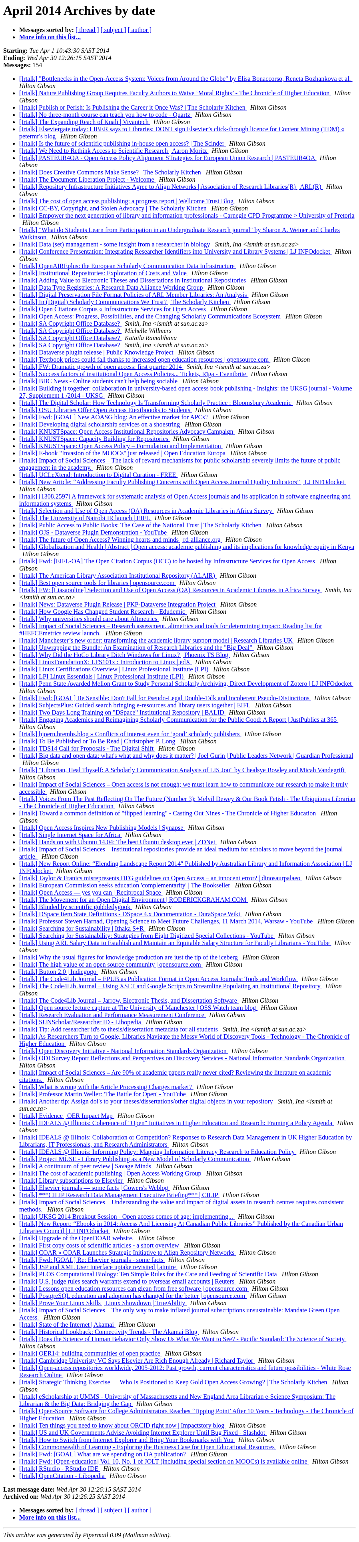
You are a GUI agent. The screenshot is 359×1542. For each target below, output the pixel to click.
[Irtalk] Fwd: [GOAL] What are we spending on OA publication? (103, 1454)
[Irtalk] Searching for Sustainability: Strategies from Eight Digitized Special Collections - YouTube (147, 935)
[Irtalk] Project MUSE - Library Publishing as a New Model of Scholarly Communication (135, 1158)
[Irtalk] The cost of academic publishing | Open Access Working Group (111, 1173)
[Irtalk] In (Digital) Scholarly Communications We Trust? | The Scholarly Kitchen (125, 301)
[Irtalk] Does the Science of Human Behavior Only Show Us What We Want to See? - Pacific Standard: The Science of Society (182, 1339)
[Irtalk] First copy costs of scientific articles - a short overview (100, 1245)
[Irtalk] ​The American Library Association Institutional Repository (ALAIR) (118, 575)
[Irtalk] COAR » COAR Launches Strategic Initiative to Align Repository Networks (127, 1252)
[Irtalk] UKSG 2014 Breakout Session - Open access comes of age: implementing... (127, 1216)
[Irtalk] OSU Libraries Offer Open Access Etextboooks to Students (105, 410)
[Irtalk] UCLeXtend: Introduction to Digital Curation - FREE (98, 474)
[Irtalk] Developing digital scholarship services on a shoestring (100, 424)
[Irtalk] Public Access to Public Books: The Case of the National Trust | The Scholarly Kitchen (141, 525)
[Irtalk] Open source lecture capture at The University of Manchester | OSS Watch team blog (138, 1007)
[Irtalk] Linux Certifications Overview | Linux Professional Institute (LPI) (114, 669)
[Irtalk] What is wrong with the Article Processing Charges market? (106, 1086)
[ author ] (140, 29)
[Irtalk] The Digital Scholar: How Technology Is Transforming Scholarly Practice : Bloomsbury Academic (156, 402)
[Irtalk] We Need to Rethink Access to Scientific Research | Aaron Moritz (113, 150)
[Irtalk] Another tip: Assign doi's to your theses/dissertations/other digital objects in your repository (147, 1101)
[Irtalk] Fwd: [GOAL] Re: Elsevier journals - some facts (92, 1259)
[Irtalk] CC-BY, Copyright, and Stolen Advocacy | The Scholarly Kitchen (113, 208)
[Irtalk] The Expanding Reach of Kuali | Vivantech (84, 121)
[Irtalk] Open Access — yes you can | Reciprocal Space (91, 892)
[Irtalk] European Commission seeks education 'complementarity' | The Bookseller (125, 885)
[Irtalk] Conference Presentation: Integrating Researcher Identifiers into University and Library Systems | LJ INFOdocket (175, 251)
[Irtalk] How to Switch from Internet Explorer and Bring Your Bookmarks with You (127, 1439)
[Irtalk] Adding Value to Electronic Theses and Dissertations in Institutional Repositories (133, 280)
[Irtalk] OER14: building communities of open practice (90, 1353)
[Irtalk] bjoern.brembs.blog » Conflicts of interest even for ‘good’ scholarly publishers (130, 734)
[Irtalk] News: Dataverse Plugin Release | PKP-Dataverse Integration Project (118, 604)
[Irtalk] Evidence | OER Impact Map (66, 1115)
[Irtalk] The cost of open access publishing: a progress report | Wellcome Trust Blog (127, 201)
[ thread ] (87, 29)
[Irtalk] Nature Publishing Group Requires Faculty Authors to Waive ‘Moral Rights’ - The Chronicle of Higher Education (175, 93)
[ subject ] (113, 29)
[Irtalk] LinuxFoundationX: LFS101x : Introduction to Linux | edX (105, 662)
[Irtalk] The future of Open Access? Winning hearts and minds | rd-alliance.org (120, 539)
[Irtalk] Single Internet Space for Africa (70, 834)
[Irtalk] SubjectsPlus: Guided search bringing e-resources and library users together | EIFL (135, 705)
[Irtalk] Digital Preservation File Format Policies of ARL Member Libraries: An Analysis (134, 294)
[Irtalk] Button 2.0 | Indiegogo (58, 971)
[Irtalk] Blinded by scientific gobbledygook (75, 906)
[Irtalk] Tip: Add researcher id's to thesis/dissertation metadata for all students (119, 1029)
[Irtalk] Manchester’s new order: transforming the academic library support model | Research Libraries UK (156, 640)
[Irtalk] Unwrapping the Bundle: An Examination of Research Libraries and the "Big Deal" (136, 647)
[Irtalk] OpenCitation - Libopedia (62, 1475)
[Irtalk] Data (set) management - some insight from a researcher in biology (115, 244)
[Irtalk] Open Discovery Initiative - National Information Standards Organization (123, 1050)
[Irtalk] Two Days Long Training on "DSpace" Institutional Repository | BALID (122, 712)
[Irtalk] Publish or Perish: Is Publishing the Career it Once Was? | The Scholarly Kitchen (133, 107)
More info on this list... (50, 37)
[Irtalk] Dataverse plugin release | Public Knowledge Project (97, 352)
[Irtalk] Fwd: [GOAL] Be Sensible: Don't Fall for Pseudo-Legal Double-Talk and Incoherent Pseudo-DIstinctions (165, 698)
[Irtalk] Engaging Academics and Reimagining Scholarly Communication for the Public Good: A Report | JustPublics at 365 (178, 719)
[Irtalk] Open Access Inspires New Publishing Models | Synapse (102, 827)
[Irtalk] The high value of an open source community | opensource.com (111, 964)
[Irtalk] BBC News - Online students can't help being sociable (99, 381)
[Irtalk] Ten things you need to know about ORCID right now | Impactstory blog (122, 1425)
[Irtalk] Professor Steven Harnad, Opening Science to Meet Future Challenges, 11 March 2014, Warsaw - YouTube (166, 921)
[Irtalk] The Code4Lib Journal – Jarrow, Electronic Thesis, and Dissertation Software (129, 1000)
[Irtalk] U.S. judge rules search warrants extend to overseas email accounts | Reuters (127, 1281)
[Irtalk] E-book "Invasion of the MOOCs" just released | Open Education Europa (123, 453)
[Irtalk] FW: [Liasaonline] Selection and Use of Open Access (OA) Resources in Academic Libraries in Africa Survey (170, 590)
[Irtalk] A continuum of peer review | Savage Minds (86, 1166)
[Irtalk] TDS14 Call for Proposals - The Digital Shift (87, 748)
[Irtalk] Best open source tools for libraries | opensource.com (97, 582)
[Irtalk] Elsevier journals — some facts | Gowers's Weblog (94, 1187)
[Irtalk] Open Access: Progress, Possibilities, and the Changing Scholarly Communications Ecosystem (150, 316)
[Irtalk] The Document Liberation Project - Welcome (87, 179)
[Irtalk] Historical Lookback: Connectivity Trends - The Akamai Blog (109, 1331)
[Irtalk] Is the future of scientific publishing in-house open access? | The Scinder (122, 143)
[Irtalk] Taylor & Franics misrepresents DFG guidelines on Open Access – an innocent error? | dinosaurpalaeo (160, 878)
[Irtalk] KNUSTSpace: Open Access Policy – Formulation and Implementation (121, 446)
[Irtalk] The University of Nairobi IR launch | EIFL (85, 518)
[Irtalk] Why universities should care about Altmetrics (89, 618)
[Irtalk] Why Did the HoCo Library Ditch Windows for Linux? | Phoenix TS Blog (124, 654)
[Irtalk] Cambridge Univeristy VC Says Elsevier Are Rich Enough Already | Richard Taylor (137, 1360)
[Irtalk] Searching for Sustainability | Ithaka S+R (82, 928)
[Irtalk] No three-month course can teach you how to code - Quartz (105, 114)
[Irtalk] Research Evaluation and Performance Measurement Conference (112, 1014)
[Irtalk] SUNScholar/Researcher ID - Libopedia (81, 1022)
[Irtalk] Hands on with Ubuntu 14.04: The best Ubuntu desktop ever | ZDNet (118, 842)
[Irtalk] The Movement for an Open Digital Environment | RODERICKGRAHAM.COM (133, 899)
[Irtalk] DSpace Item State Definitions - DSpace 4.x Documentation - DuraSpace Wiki (130, 914)
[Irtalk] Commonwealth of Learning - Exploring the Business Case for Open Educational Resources (147, 1447)
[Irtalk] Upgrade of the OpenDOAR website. (77, 1238)
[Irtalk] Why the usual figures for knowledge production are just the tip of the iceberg (129, 957)
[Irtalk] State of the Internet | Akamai (67, 1324)
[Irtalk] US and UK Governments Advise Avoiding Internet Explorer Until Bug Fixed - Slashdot (143, 1432)
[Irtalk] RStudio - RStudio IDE (59, 1468)
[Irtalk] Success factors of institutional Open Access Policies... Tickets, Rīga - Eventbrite (133, 373)
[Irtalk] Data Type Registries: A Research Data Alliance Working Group (112, 287)
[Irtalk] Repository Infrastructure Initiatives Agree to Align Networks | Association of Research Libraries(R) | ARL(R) (171, 186)
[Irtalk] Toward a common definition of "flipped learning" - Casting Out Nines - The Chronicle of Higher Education (168, 813)
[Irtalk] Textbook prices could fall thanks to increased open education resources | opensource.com (144, 359)
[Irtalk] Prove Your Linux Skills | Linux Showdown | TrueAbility (103, 1303)
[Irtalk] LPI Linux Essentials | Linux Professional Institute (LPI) (102, 676)
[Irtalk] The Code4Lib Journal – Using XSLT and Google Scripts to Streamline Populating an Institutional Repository (170, 986)
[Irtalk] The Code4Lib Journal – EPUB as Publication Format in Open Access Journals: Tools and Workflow (158, 978)
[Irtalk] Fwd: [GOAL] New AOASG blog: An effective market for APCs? (114, 417)
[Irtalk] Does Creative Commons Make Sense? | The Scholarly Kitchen (111, 172)
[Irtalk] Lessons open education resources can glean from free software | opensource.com (134, 1288)
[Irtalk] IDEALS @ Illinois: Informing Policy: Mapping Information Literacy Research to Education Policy (157, 1151)
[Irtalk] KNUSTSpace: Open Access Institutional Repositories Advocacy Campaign (127, 431)
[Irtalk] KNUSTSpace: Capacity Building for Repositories (94, 438)
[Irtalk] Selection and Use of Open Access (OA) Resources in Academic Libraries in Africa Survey (146, 510)
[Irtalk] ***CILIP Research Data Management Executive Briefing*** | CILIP (119, 1195)
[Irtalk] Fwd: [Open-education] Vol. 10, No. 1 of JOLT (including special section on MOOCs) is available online (164, 1461)
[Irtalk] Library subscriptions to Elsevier (71, 1180)
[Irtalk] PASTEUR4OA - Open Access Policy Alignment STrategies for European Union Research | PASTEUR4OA (168, 157)
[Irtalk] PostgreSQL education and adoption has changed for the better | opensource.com (133, 1295)
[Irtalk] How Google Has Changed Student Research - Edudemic (103, 611)
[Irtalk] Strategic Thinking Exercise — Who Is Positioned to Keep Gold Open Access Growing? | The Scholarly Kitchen (174, 1382)
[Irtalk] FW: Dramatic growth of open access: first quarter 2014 (101, 366)
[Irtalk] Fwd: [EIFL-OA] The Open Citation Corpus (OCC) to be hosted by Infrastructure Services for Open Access (168, 561)
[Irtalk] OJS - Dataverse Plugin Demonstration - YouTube (93, 532)
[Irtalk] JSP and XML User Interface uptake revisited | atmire (98, 1267)
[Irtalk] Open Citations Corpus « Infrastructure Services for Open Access (113, 309)
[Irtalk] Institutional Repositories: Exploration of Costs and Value (103, 273)
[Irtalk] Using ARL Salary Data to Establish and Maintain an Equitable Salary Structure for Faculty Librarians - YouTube (175, 942)
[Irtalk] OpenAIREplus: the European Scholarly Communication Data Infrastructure (127, 265)
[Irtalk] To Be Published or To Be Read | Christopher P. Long (98, 741)
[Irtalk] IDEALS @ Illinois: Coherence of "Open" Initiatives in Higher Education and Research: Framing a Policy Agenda (176, 1122)
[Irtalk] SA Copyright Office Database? (70, 323)
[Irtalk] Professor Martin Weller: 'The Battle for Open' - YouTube (103, 1094)
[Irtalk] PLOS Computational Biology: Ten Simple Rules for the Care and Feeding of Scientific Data (149, 1274)
